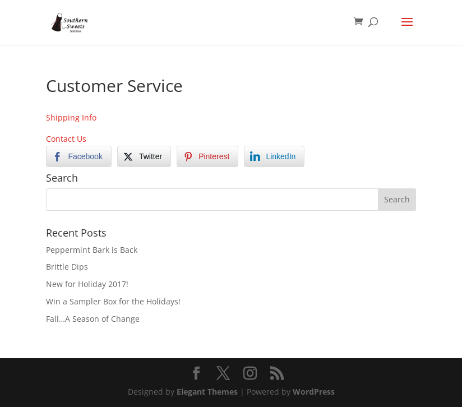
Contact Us (66, 138)
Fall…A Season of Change (93, 318)
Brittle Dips (67, 266)
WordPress (314, 391)
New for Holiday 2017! (87, 284)
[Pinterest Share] (207, 156)
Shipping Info (71, 117)
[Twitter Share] (144, 156)
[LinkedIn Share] (274, 156)
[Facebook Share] (78, 156)
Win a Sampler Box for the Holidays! (113, 301)
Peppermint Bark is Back (91, 249)
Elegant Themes (207, 391)
